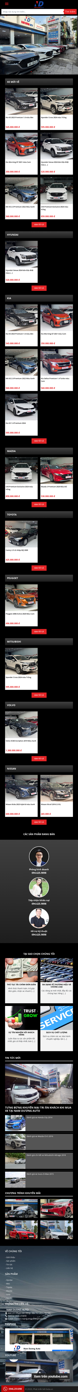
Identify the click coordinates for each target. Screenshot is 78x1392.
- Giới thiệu (10, 1257)
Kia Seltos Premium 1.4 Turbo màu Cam (55, 379)
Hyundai (12, 234)
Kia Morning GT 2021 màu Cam (18, 162)
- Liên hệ (9, 1268)
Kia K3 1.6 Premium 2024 (16, 423)
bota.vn (49, 1389)
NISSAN (11, 768)
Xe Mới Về (13, 81)
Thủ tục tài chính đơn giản (21, 984)
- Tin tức (8, 1264)
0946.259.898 (15, 1388)
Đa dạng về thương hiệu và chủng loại (56, 985)
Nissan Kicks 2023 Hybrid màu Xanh (20, 804)
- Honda (8, 1298)
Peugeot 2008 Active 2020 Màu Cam (20, 614)
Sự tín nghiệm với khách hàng (21, 1033)
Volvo (11, 705)
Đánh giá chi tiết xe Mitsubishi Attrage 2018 (46, 1155)
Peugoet (12, 578)
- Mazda (8, 1291)
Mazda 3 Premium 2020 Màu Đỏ (54, 486)
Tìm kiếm (70, 11)
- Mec (7, 1283)
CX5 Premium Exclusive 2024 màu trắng (54, 208)
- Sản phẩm (10, 1261)
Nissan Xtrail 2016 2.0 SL (51, 804)
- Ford (7, 1294)
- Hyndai (9, 1280)
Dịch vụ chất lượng (56, 1032)
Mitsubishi (14, 641)
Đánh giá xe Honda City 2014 (39, 1117)
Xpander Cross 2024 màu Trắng (53, 117)
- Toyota (8, 1287)
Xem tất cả (39, 224)
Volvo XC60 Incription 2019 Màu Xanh (21, 741)
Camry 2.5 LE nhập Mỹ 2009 (17, 550)
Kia (9, 298)
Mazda (11, 451)
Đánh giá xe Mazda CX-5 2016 (40, 1136)
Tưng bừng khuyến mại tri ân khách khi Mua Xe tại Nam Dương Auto (38, 1109)
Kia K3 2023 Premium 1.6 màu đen (19, 117)
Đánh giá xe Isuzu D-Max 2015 (40, 1174)
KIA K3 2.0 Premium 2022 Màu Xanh (20, 207)
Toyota (12, 514)
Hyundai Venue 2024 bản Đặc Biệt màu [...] (55, 163)
